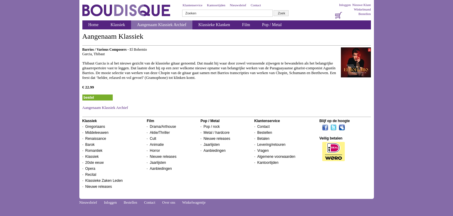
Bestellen (365, 14)
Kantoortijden (216, 5)
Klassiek (118, 24)
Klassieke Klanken (214, 24)
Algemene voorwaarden (276, 156)
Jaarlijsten (158, 162)
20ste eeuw (94, 162)
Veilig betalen (330, 138)
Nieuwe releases (98, 186)
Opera (90, 168)
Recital (90, 174)
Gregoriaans (95, 126)
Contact (256, 5)
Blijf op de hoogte (334, 121)
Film (246, 24)
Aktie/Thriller (160, 132)
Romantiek (94, 150)
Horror (155, 150)
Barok (90, 144)
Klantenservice (193, 5)
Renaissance (95, 138)
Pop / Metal (272, 24)
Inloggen (345, 5)
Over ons (168, 202)
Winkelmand (362, 9)
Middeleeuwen (97, 132)
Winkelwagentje (194, 202)
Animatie (157, 144)
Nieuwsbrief (238, 5)
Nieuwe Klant (361, 5)
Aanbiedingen (161, 168)
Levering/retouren (271, 144)
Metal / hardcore (217, 132)
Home (93, 24)
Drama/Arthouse (163, 126)
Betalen (263, 138)
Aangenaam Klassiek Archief (161, 24)
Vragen (263, 150)
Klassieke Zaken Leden (104, 180)
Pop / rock (212, 126)
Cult (153, 138)
